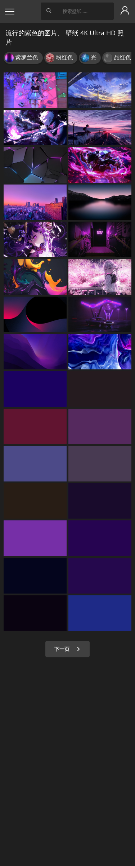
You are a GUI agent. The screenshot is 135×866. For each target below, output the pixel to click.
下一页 (67, 648)
